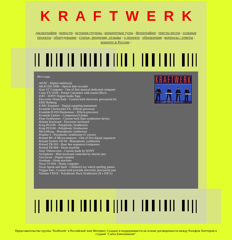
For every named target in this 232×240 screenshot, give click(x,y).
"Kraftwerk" (59, 230)
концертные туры (119, 32)
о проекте (132, 37)
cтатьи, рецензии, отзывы (100, 37)
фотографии (146, 32)
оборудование (65, 37)
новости (66, 32)
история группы (89, 32)
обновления (152, 37)
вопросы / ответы (178, 37)
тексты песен (169, 32)
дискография (46, 32)
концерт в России (115, 42)
